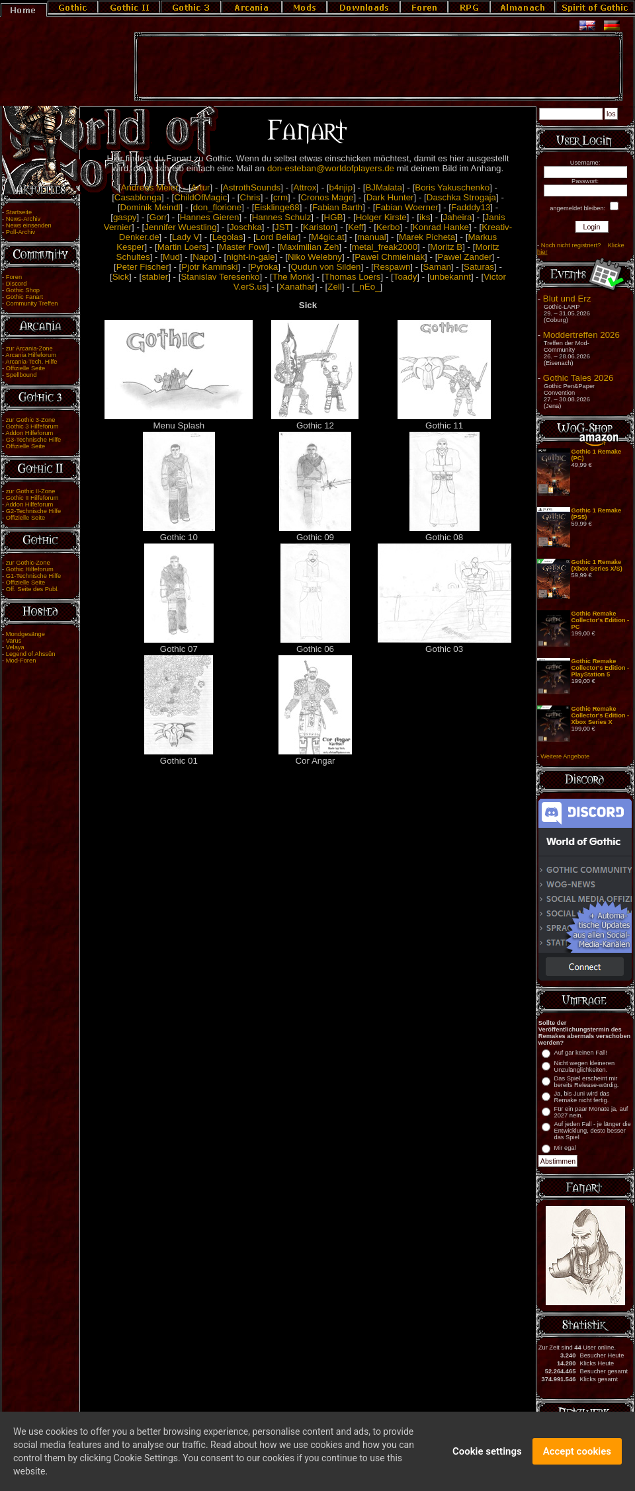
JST (282, 227)
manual (371, 237)
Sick (120, 277)
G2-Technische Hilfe (33, 511)
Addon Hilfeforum (29, 433)
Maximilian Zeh (309, 247)
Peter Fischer (142, 267)
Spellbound (21, 375)
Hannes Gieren (209, 217)
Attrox (305, 187)
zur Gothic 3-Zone (31, 420)
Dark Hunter (390, 197)
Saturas (479, 267)
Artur (200, 187)
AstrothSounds (251, 187)
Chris (250, 197)
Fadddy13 (470, 207)
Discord (16, 283)
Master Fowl (243, 247)
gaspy (125, 217)
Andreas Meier (150, 187)
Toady (405, 277)
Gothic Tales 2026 (578, 378)
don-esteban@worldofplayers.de (330, 168)
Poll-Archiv (21, 232)
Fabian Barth (337, 207)
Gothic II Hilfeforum (32, 498)
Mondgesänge (25, 634)
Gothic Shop (23, 290)
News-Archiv (23, 219)
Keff (355, 227)
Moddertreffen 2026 (581, 335)
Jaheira (457, 217)
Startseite (19, 212)
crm (280, 197)
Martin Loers (181, 247)
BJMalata (383, 187)
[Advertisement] (378, 67)
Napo (203, 257)
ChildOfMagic (200, 197)
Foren (14, 277)
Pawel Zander (464, 257)
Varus (14, 640)
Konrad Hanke (441, 227)
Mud (171, 257)
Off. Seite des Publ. (32, 589)
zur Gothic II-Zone (31, 491)
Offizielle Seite (25, 368)
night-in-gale (250, 257)
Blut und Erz (567, 298)
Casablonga (137, 197)
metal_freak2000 (384, 247)
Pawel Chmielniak (390, 257)
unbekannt (450, 277)
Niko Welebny (315, 257)
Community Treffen (32, 303)
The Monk (292, 277)
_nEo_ (367, 287)
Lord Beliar (277, 237)
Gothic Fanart (25, 297)
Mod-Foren (21, 660)
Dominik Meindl (150, 207)
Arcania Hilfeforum (30, 355)
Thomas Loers (352, 277)
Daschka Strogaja (461, 197)
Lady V (186, 237)
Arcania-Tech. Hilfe (31, 361)
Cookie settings (487, 1453)
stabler (155, 277)
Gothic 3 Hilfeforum (32, 426)
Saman (437, 267)
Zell (334, 287)
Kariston (319, 227)
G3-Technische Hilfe (33, 439)
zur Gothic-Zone (28, 562)
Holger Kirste (381, 217)
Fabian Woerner (406, 207)
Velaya (15, 647)
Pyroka (264, 267)
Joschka (246, 227)
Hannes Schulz (282, 217)
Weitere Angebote (564, 756)
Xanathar (297, 287)
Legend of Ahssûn (31, 654)
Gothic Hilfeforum (30, 569)
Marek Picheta (427, 237)
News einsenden (29, 225)
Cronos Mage (326, 197)
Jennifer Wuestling (180, 227)
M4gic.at (327, 237)
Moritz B (446, 247)
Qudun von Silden (326, 267)
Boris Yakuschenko (452, 187)
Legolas (227, 237)
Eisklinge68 (276, 207)
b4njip (341, 187)
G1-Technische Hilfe (33, 576)
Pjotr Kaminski (209, 267)
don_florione (217, 207)
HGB (333, 217)
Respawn (392, 267)
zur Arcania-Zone (29, 348)
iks (424, 217)
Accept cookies (577, 1453)
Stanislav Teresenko (220, 277)
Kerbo (388, 227)
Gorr (158, 217)
